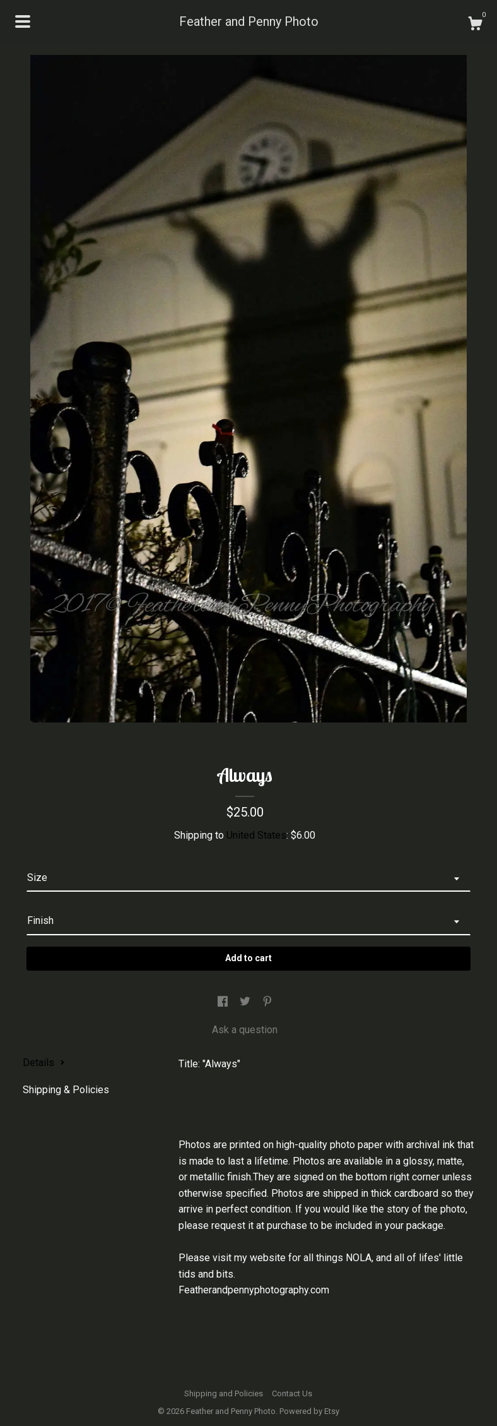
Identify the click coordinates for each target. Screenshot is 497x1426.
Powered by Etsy (309, 1411)
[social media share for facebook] (224, 1003)
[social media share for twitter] (246, 1003)
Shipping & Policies (66, 1090)
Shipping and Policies (223, 1393)
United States (256, 835)
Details (44, 1063)
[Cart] (475, 25)
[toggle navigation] (22, 21)
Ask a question (245, 1030)
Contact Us (292, 1393)
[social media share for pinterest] (267, 1003)
